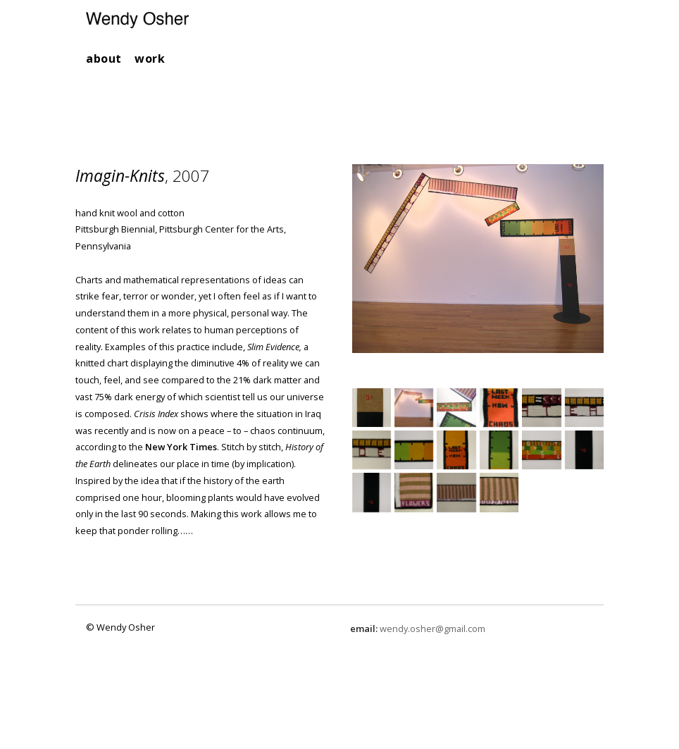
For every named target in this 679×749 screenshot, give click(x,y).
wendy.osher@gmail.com (432, 628)
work (150, 58)
